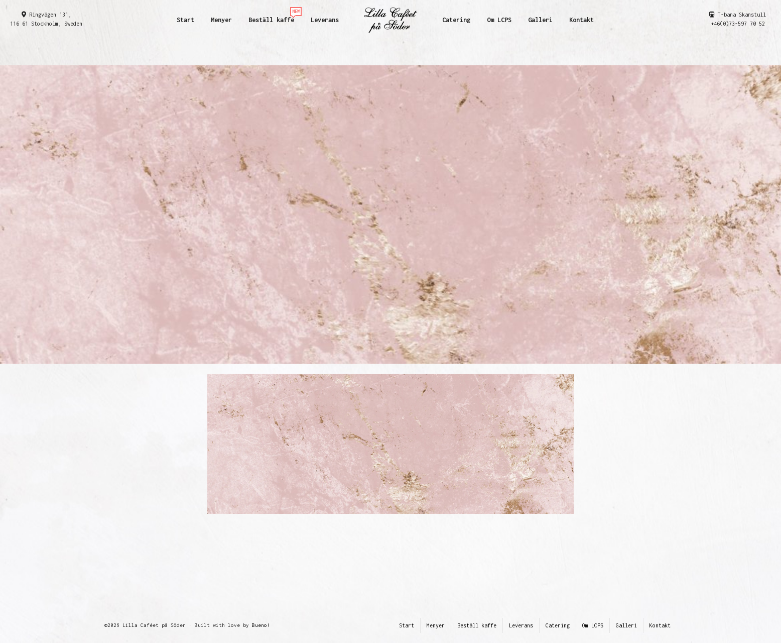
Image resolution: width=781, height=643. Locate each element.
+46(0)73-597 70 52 (738, 24)
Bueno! (261, 625)
